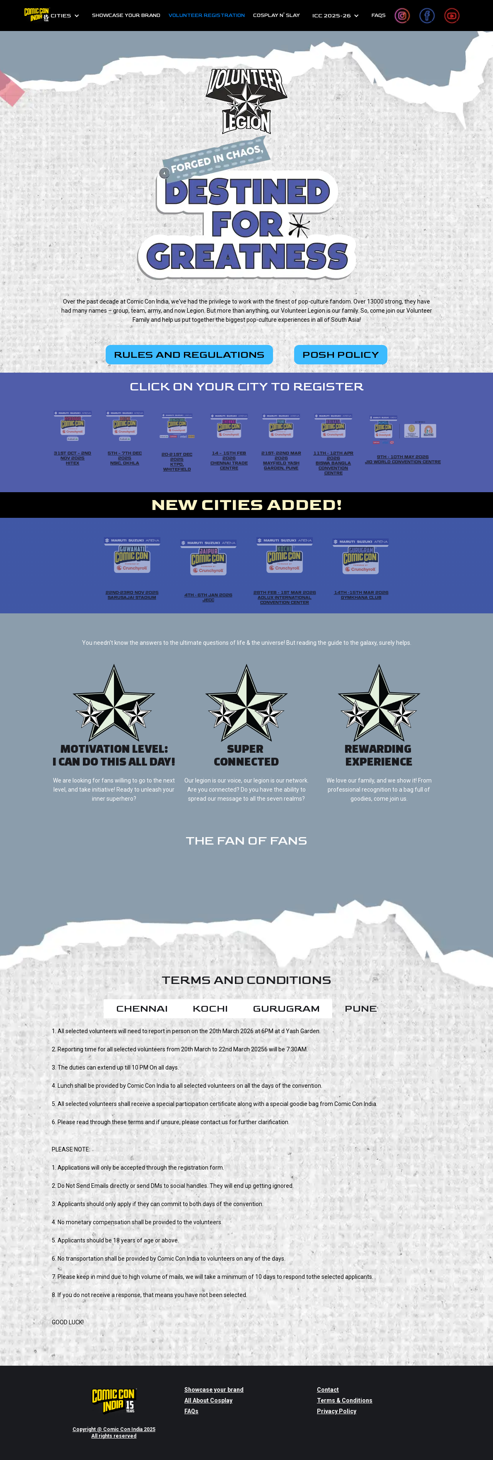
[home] (37, 15)
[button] (58, 16)
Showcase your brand (214, 1389)
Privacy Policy (336, 1411)
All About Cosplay (208, 1400)
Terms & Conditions (344, 1400)
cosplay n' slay (276, 15)
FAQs (379, 15)
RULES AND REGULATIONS (189, 354)
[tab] (142, 1008)
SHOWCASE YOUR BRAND (126, 15)
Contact (328, 1389)
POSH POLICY (340, 354)
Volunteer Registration (207, 15)
